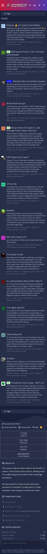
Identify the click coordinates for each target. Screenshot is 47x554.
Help (36, 427)
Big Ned (9, 373)
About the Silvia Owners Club (17, 515)
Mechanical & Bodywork (16, 120)
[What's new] (39, 5)
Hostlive (21, 552)
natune (9, 271)
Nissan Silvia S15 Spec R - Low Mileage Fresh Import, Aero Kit (23, 129)
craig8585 (10, 349)
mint (8, 400)
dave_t (9, 94)
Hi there (10, 358)
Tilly (8, 324)
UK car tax (12, 183)
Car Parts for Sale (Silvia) (16, 74)
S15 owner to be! (15, 254)
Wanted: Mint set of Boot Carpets (26, 81)
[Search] (44, 5)
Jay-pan (9, 174)
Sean (9, 201)
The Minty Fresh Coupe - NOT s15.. (26, 382)
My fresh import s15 (17, 236)
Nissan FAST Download (15, 520)
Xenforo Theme (35, 552)
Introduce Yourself (14, 44)
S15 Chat (15, 203)
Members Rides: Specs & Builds (24, 247)
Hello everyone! (14, 334)
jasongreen (24, 453)
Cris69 (9, 227)
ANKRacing (11, 72)
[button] (3, 5)
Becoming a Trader (13, 506)
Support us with (22, 511)
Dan (8, 42)
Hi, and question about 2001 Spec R (24, 281)
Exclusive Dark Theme (11, 424)
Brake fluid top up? (16, 103)
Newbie (10, 210)
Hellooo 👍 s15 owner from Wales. (23, 25)
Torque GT (11, 147)
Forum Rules (10, 502)
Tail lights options (15, 307)
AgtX (8, 118)
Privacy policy (26, 427)
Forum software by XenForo (20, 550)
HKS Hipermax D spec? (18, 157)
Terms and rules (10, 427)
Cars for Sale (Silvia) (19, 150)
